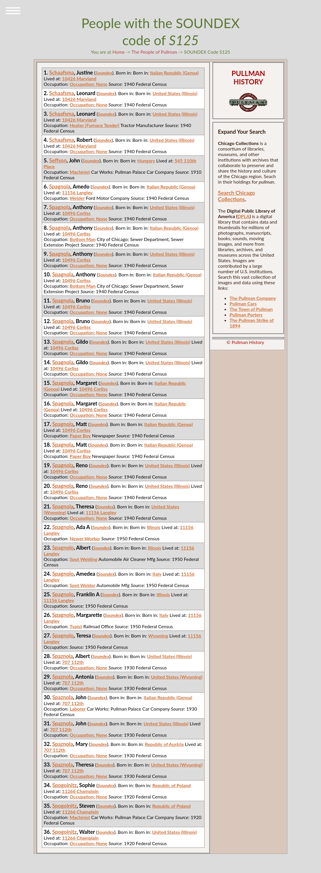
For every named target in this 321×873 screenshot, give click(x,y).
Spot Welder (82, 585)
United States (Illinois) (175, 93)
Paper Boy (80, 435)
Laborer (78, 708)
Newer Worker (85, 538)
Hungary (146, 160)
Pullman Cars (243, 303)
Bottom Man (83, 239)
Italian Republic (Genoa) (174, 72)
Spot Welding (83, 559)
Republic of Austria (164, 744)
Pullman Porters (245, 314)
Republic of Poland (171, 785)
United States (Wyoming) (176, 677)
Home (118, 52)
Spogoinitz (64, 785)
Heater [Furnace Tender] (94, 125)
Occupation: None (88, 84)
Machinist (80, 172)
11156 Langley (77, 192)
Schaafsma (61, 72)
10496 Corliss (76, 213)
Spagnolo (63, 527)
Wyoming (158, 635)
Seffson (58, 160)
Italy (157, 574)
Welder (77, 198)
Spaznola (62, 656)
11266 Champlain (80, 791)
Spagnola (59, 186)
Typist (76, 626)
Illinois (153, 527)
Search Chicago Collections (236, 196)
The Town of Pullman (251, 309)
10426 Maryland (79, 78)
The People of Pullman (154, 52)
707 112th (73, 662)
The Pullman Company (252, 298)
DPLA (243, 216)
